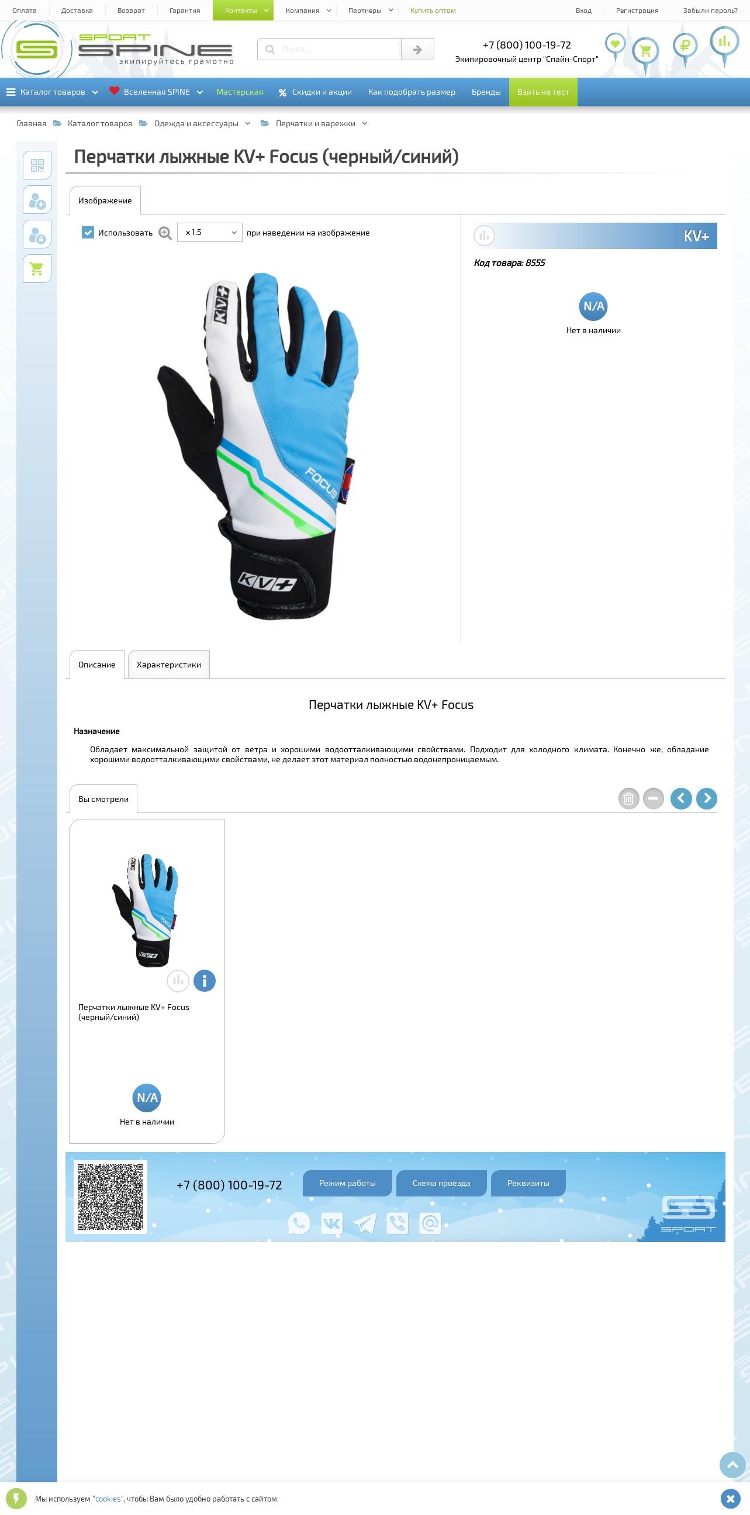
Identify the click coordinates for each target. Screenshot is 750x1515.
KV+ (696, 235)
